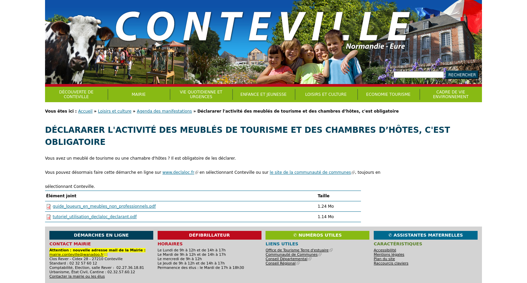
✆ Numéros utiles (317, 235)
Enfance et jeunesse (263, 94)
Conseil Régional (282, 263)
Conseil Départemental (288, 259)
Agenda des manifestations (164, 111)
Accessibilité (385, 250)
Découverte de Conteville (76, 94)
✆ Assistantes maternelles (426, 235)
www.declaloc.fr (180, 172)
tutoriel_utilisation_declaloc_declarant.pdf (95, 216)
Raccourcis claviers (391, 263)
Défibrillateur (209, 235)
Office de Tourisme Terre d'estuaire (299, 250)
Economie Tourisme (388, 94)
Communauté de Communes (294, 254)
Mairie (139, 94)
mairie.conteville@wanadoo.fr (78, 254)
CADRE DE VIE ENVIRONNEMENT (451, 94)
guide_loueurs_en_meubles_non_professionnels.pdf (104, 206)
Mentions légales (389, 254)
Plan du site (384, 259)
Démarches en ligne (101, 235)
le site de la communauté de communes (312, 172)
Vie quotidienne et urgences (201, 94)
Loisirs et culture (115, 111)
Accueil (85, 111)
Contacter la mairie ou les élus (77, 276)
